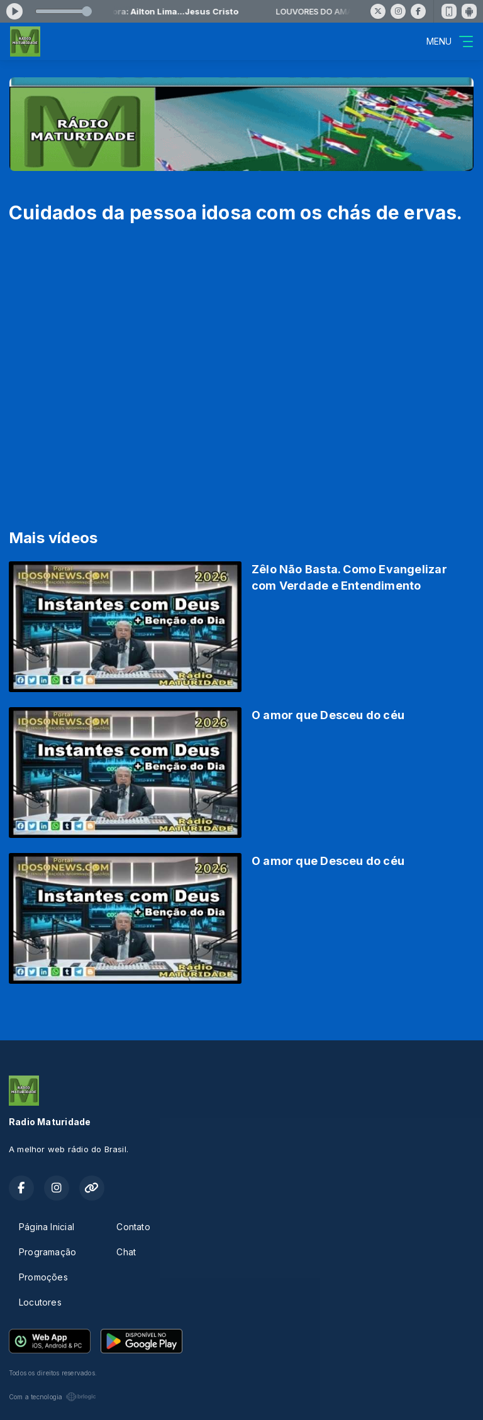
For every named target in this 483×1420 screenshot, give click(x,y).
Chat (126, 1252)
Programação (47, 1252)
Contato (133, 1226)
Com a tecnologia (52, 1396)
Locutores (40, 1302)
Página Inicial (46, 1226)
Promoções (43, 1277)
